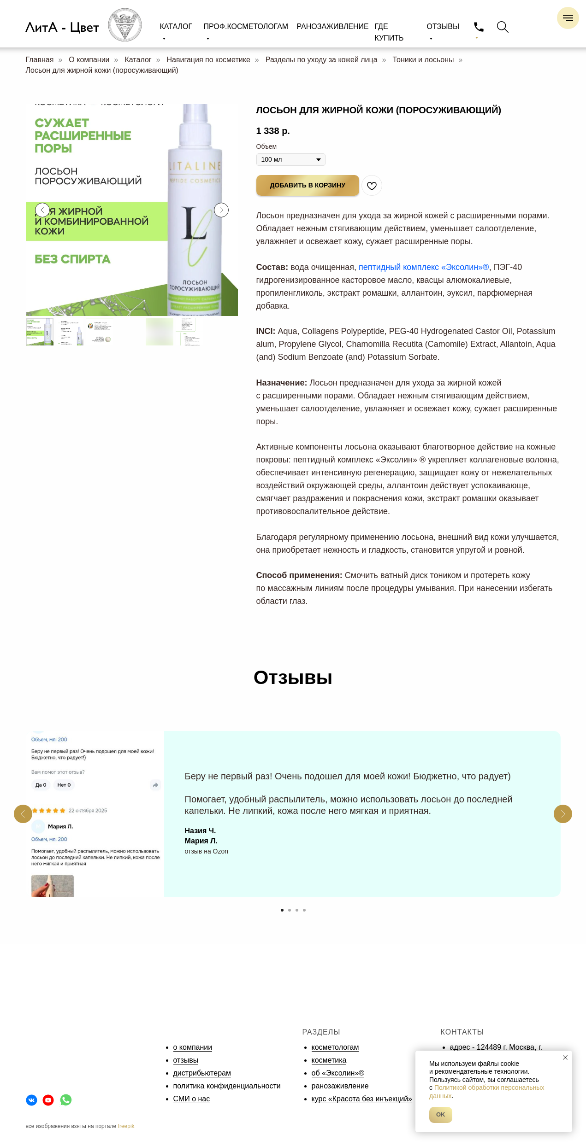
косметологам (335, 1047)
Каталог (137, 60)
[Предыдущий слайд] (42, 210)
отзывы (186, 1060)
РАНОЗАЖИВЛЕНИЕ (333, 26)
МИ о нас (194, 1099)
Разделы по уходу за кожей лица (322, 60)
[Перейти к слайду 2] (289, 910)
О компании (89, 60)
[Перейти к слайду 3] (297, 910)
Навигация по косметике (208, 60)
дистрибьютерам (202, 1073)
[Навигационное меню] (568, 18)
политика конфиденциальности (227, 1086)
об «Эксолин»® (338, 1073)
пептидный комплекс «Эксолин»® (424, 267)
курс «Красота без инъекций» (362, 1099)
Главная (40, 60)
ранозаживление (340, 1086)
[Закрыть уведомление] (565, 1057)
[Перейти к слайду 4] (304, 910)
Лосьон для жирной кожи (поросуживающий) (102, 70)
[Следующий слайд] (221, 210)
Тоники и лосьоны (423, 60)
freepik (126, 1126)
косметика (329, 1060)
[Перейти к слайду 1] (282, 910)
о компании (193, 1047)
